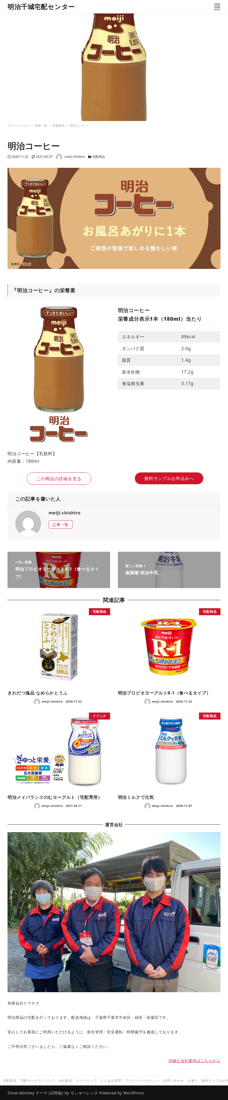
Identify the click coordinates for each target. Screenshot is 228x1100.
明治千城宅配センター (41, 6)
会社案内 (65, 1080)
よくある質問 (110, 1080)
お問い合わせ (173, 1080)
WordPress (133, 1092)
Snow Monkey (21, 1092)
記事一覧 (60, 524)
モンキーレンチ (84, 1092)
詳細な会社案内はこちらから (194, 1060)
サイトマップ (86, 1080)
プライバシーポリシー (142, 1080)
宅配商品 (98, 156)
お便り (192, 1080)
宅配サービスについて (37, 1080)
